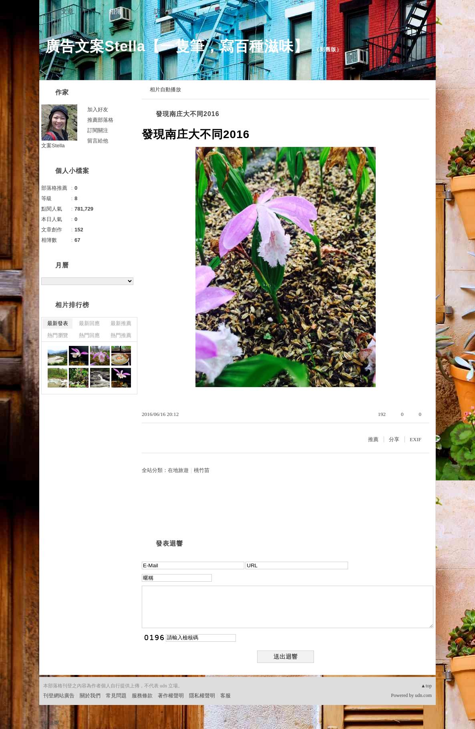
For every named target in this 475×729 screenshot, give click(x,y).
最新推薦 (121, 323)
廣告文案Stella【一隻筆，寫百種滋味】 (176, 46)
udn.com (423, 695)
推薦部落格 (100, 120)
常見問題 (116, 696)
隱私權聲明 (202, 696)
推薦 (373, 439)
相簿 (115, 11)
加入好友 (97, 109)
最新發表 (57, 323)
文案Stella (53, 146)
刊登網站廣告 (58, 696)
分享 (394, 439)
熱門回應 (89, 335)
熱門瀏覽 (57, 335)
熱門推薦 (121, 335)
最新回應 (89, 323)
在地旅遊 (178, 470)
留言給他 (97, 141)
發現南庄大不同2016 (187, 113)
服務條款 (142, 696)
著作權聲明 (171, 696)
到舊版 (328, 49)
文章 (67, 11)
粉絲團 (51, 723)
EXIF (415, 439)
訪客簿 (163, 11)
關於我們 (90, 696)
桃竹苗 (201, 470)
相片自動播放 (165, 89)
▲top (426, 686)
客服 (225, 696)
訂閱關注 (97, 130)
